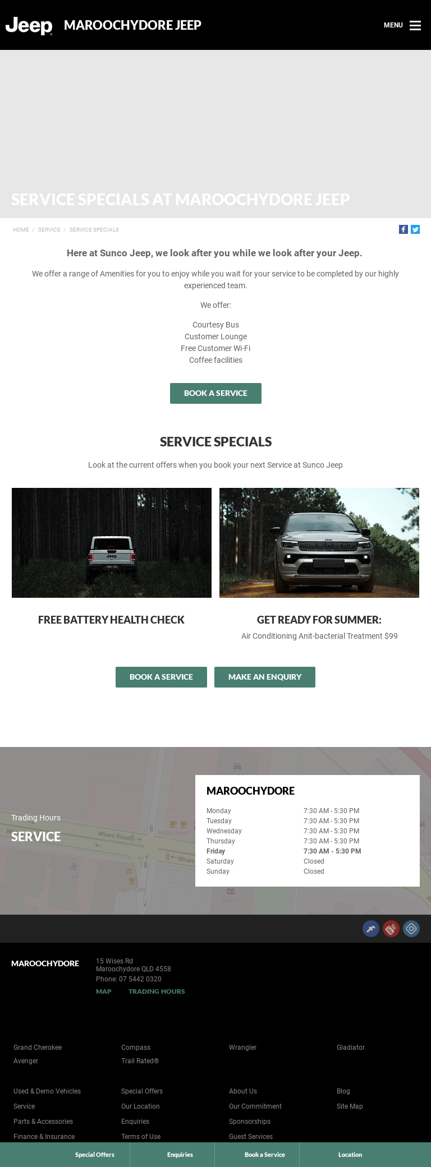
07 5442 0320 (140, 979)
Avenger (25, 1061)
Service (49, 230)
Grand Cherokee (37, 1047)
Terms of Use (141, 1137)
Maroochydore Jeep (132, 25)
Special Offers (142, 1091)
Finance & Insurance (44, 1137)
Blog (343, 1091)
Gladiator (351, 1047)
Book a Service (215, 393)
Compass (135, 1047)
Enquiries (135, 1122)
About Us (243, 1091)
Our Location (140, 1106)
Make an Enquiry (264, 676)
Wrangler (242, 1047)
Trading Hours (157, 991)
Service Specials (94, 230)
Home (21, 230)
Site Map (350, 1106)
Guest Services (251, 1137)
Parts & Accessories (43, 1122)
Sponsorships (249, 1122)
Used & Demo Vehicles (47, 1091)
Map (104, 991)
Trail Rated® (140, 1061)
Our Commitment (255, 1106)
